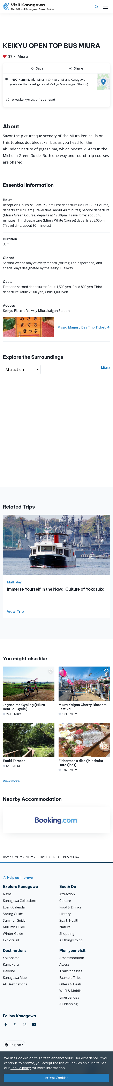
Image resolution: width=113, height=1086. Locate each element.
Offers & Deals (70, 984)
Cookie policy (20, 1068)
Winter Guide (13, 933)
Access (64, 964)
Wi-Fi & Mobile (70, 990)
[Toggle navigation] (105, 7)
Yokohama (11, 958)
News (7, 894)
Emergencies (69, 997)
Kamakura (11, 964)
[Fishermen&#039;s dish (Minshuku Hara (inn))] (84, 747)
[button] (51, 671)
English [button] (13, 1045)
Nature (64, 927)
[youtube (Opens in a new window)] (34, 1024)
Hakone (9, 971)
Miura (22, 56)
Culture (65, 900)
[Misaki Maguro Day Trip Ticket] (56, 327)
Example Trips (70, 977)
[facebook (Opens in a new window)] (5, 1024)
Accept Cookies (56, 1078)
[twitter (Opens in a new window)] (15, 1024)
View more (11, 781)
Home (7, 857)
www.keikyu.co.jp (25, 99)
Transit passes (70, 971)
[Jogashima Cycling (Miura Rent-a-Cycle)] (28, 691)
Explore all (11, 940)
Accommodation (71, 958)
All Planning (68, 1004)
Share (76, 68)
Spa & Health (69, 920)
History (65, 914)
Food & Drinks (70, 907)
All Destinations (15, 984)
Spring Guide (13, 914)
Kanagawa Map (15, 977)
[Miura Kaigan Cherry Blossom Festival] (84, 691)
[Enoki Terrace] (28, 745)
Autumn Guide (14, 927)
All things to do (71, 940)
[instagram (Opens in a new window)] (24, 1024)
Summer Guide (14, 920)
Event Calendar (14, 907)
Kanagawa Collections (20, 900)
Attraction (67, 894)
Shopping (66, 933)
